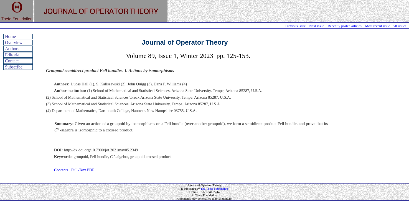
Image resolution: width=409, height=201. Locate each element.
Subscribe (13, 67)
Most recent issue (377, 26)
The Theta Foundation (214, 188)
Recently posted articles (345, 26)
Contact (12, 60)
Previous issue (295, 26)
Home (10, 36)
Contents (61, 170)
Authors (12, 48)
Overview (13, 42)
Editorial (13, 54)
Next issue (316, 26)
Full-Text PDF (82, 170)
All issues (399, 26)
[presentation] (57, 130)
